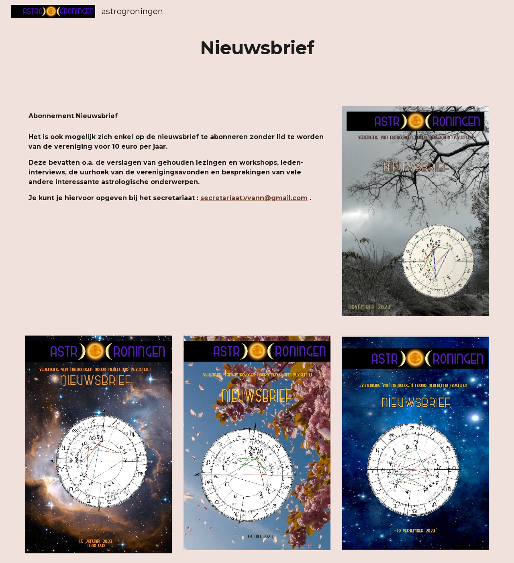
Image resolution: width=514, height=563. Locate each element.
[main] (257, 48)
